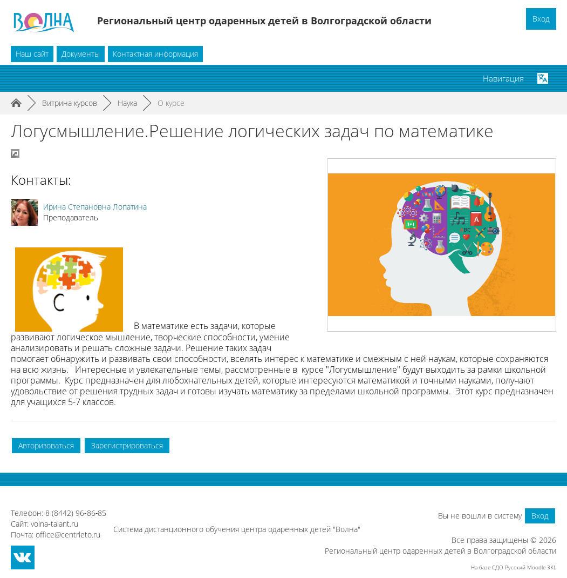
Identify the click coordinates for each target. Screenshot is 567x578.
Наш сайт (32, 54)
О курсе (171, 103)
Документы (81, 54)
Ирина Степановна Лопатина (95, 206)
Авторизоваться (46, 445)
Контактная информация (155, 54)
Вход (541, 19)
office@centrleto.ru (68, 534)
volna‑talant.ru (54, 524)
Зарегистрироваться (127, 445)
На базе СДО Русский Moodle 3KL (513, 567)
